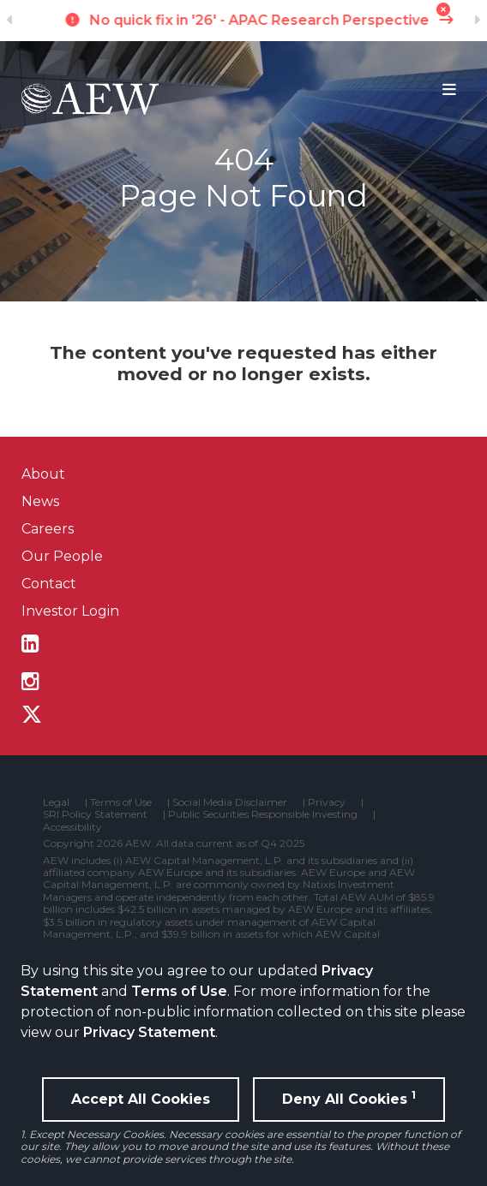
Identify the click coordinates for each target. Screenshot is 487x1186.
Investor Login (70, 611)
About (43, 474)
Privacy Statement (149, 1032)
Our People (62, 556)
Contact (48, 583)
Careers (47, 529)
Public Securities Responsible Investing (263, 814)
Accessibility (72, 827)
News (40, 501)
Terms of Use (179, 991)
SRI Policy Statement (95, 814)
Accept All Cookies (140, 1099)
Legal (56, 802)
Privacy (327, 802)
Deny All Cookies (349, 1097)
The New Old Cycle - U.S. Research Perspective (243, 20)
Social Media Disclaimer (229, 802)
